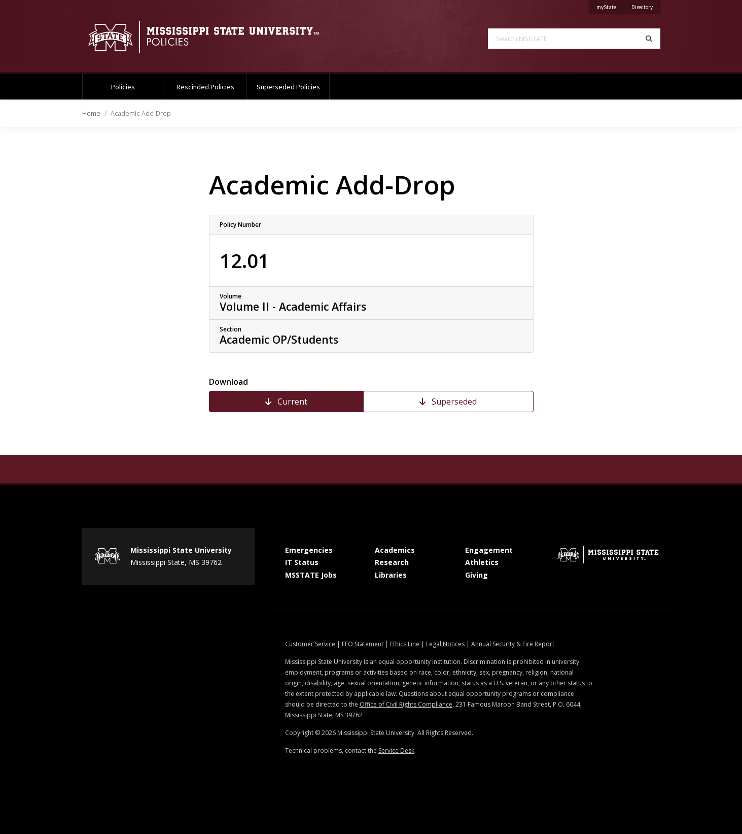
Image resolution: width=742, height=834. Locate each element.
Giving (476, 575)
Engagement (489, 550)
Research (392, 562)
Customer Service (310, 644)
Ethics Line (404, 644)
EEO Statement (362, 644)
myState (610, 5)
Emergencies (309, 550)
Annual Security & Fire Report (512, 644)
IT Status (302, 562)
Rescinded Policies (205, 86)
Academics (395, 550)
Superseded (448, 401)
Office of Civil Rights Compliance (406, 704)
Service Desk (396, 750)
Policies (123, 86)
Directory (645, 5)
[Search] (649, 38)
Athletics (482, 562)
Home (91, 113)
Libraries (391, 575)
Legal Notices (445, 644)
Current (286, 401)
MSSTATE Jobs (311, 575)
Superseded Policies (288, 86)
